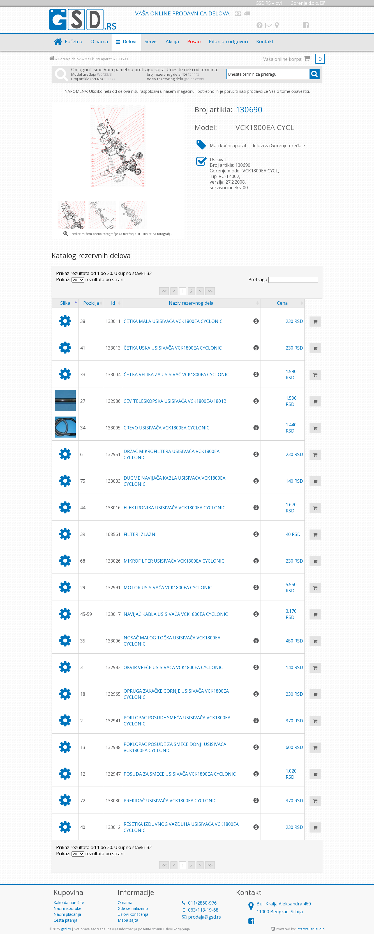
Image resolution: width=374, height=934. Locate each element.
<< (164, 291)
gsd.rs (66, 929)
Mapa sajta (128, 920)
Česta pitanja (65, 920)
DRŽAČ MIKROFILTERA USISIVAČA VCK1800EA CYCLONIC (172, 454)
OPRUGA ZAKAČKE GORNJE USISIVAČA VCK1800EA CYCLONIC (176, 694)
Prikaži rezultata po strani (90, 279)
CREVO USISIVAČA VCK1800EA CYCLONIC (166, 428)
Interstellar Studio (311, 929)
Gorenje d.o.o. (307, 3)
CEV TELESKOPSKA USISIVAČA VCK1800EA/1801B (175, 401)
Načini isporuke (67, 908)
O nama (99, 41)
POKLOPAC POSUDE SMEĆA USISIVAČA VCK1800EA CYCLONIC (177, 721)
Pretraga (283, 279)
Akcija (172, 41)
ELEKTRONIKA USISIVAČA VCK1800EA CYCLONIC (174, 508)
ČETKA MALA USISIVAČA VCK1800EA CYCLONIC (173, 321)
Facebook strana (306, 25)
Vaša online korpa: (294, 59)
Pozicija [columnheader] (91, 303)
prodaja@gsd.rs (204, 917)
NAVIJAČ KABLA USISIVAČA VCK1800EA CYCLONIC (176, 614)
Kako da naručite (69, 902)
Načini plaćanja (238, 13)
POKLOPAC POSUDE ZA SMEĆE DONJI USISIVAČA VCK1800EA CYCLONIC (175, 747)
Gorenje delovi (69, 59)
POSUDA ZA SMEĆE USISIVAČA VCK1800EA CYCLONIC (180, 774)
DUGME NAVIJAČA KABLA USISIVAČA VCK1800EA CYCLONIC (174, 481)
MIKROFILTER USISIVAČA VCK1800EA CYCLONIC (174, 561)
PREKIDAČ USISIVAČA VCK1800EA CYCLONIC (170, 800)
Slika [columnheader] (65, 303)
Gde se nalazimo (277, 25)
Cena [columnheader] (282, 303)
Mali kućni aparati (98, 59)
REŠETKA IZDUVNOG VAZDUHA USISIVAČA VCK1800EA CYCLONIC (181, 827)
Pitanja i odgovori (260, 25)
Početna (73, 41)
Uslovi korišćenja (133, 914)
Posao (194, 41)
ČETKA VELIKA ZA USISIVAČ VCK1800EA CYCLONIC (176, 374)
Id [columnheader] (113, 303)
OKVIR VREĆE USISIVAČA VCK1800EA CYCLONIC (173, 667)
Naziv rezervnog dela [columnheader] (191, 303)
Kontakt (268, 25)
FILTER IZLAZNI (140, 534)
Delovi (130, 41)
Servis (151, 41)
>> (210, 291)
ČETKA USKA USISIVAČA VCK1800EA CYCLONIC (173, 348)
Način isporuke (247, 13)
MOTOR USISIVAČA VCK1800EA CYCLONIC (168, 587)
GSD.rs (82, 20)
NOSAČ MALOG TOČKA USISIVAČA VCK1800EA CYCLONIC (172, 641)
